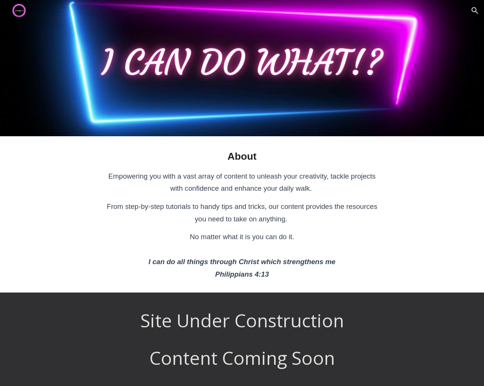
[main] (242, 214)
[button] (475, 11)
